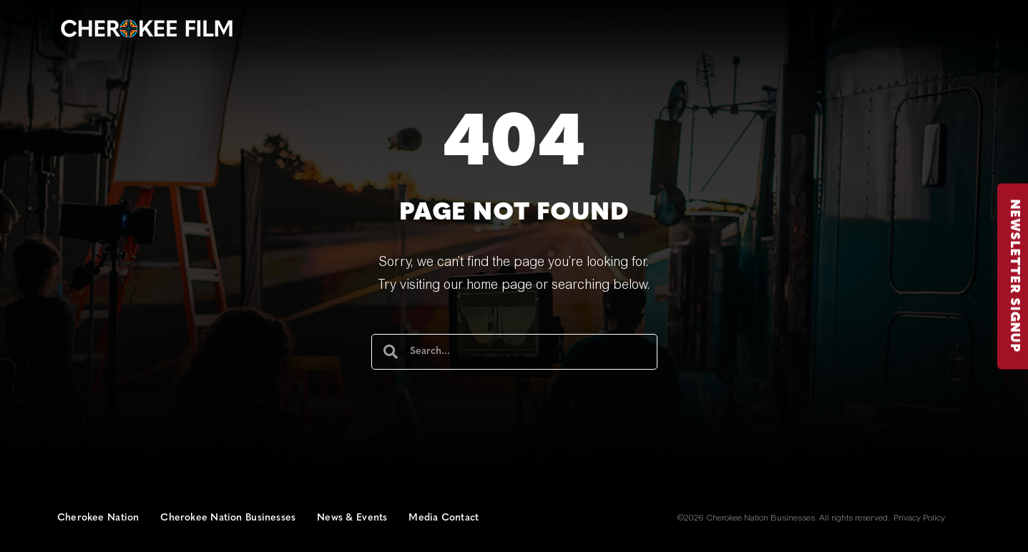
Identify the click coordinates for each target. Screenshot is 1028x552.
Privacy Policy (919, 518)
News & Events (352, 518)
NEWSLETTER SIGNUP (1014, 276)
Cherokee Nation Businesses (227, 518)
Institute (947, 35)
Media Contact (443, 518)
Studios (880, 35)
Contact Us (679, 14)
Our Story (608, 14)
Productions (804, 35)
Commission (716, 35)
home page (499, 286)
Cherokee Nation (98, 518)
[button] (857, 14)
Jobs (793, 14)
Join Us (744, 14)
